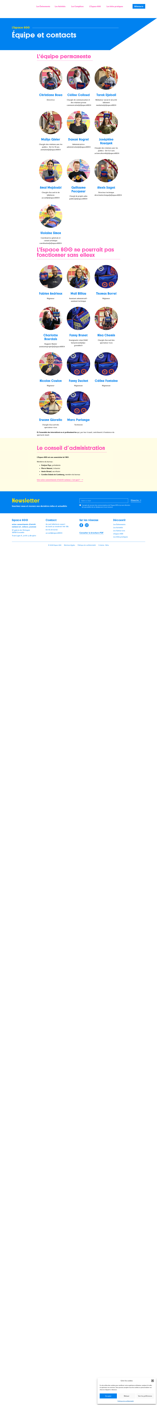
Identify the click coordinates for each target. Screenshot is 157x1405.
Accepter (108, 1396)
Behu (107, 545)
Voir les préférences (145, 1396)
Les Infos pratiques (115, 6)
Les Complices (78, 6)
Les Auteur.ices (119, 530)
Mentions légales (69, 545)
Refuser (126, 1396)
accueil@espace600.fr (54, 533)
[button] (152, 1381)
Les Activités (61, 6)
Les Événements (43, 6)
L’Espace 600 (95, 6)
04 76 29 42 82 (52, 530)
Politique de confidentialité (126, 1401)
